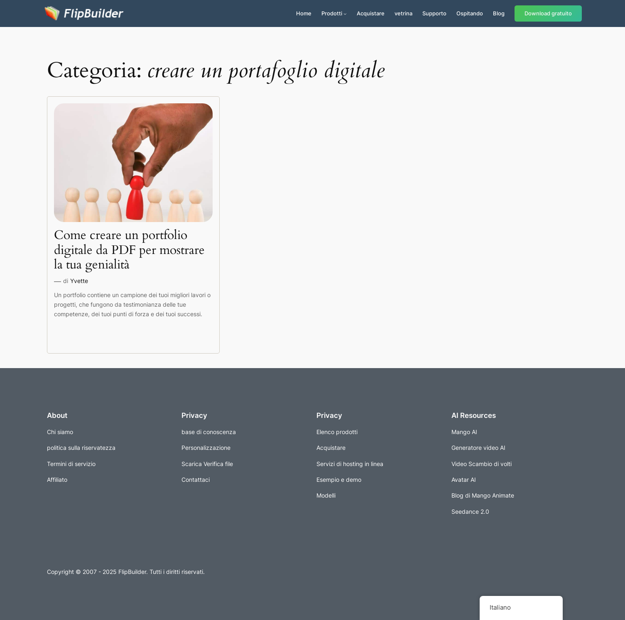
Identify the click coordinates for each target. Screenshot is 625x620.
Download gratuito (548, 13)
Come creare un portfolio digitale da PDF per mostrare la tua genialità (129, 250)
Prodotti (331, 13)
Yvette (79, 280)
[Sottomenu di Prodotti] (345, 13)
